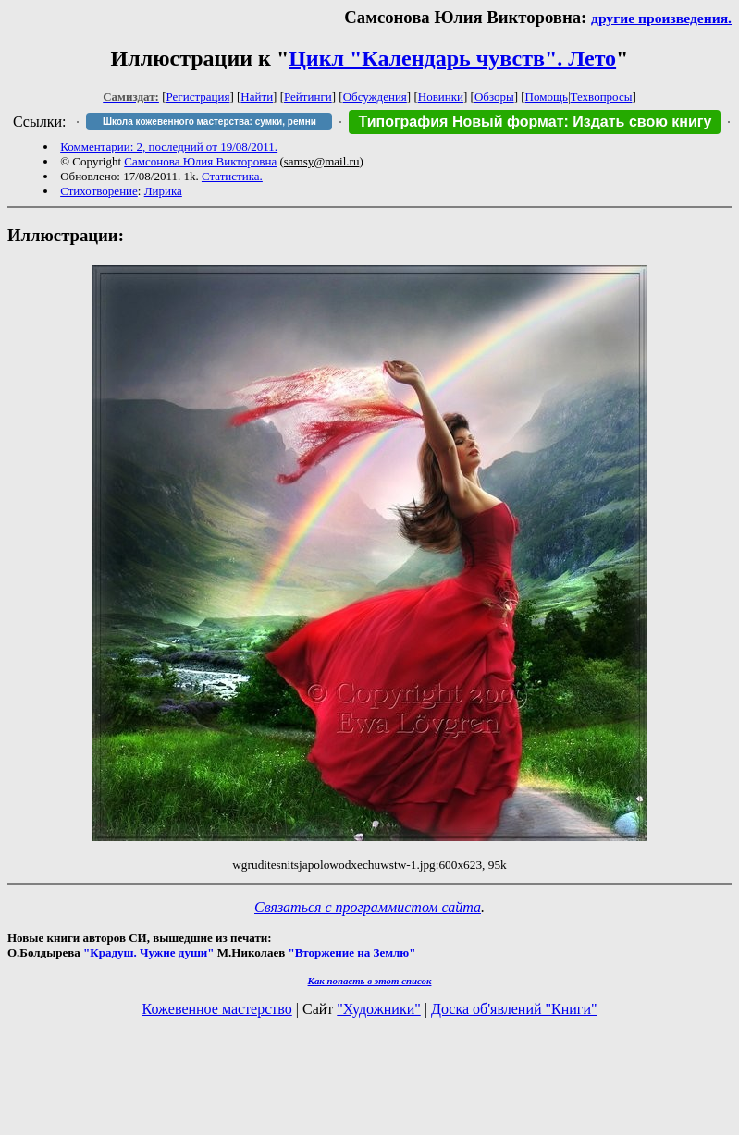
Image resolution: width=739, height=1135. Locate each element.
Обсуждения (375, 97)
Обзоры (494, 97)
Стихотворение (99, 191)
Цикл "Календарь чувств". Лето (452, 58)
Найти (256, 97)
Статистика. (232, 176)
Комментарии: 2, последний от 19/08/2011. (168, 146)
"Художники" (378, 1009)
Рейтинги (308, 97)
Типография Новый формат (460, 121)
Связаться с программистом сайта (367, 907)
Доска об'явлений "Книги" (514, 1009)
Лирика (163, 191)
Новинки (440, 97)
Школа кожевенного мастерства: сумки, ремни (209, 121)
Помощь (546, 97)
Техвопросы (602, 97)
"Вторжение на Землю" (351, 952)
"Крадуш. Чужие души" (149, 952)
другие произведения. (661, 18)
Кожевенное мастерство (217, 1009)
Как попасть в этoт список (370, 980)
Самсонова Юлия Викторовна (200, 161)
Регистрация (198, 97)
